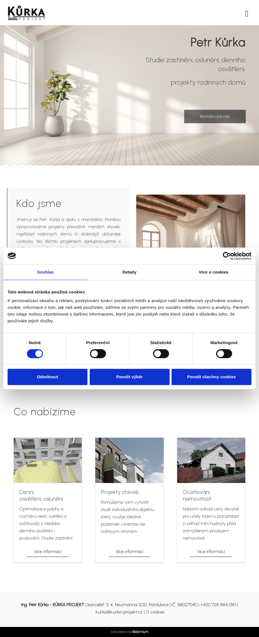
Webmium (140, 632)
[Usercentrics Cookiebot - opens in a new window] (226, 256)
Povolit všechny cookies (211, 376)
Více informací (48, 551)
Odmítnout (47, 376)
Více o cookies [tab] (213, 272)
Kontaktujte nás (215, 116)
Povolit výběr (129, 376)
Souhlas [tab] (45, 272)
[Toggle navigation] (247, 12)
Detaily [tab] (129, 272)
